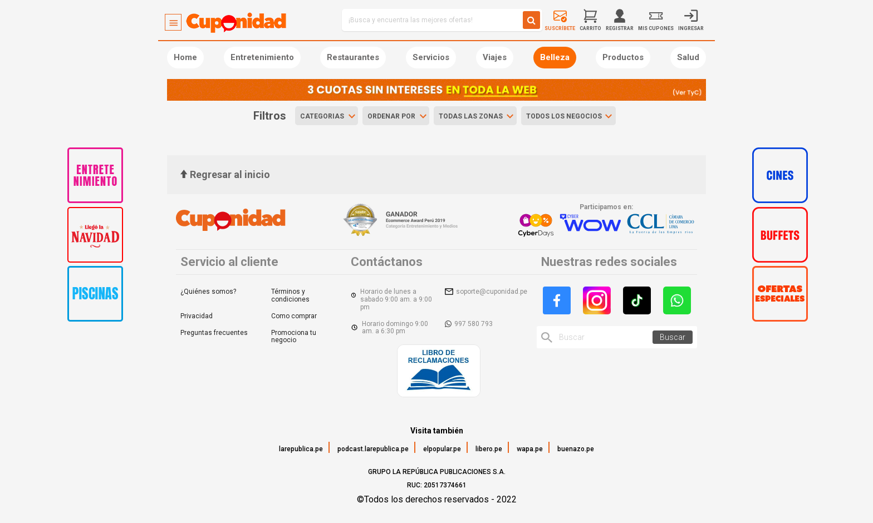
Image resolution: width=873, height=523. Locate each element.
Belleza (555, 57)
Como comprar (294, 316)
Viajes (495, 57)
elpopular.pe (442, 449)
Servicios (431, 57)
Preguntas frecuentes (214, 333)
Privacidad (196, 316)
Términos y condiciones (290, 295)
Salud (688, 57)
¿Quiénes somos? (208, 291)
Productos (623, 57)
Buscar (672, 337)
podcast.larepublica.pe (373, 449)
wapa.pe (530, 449)
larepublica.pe (301, 449)
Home (185, 57)
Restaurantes (353, 57)
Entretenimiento (262, 57)
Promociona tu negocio (293, 336)
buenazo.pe (575, 449)
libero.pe (488, 449)
